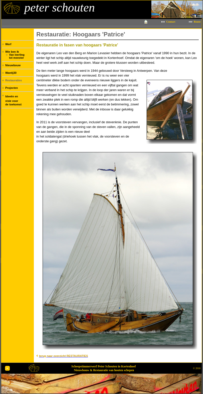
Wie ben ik (12, 51)
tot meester (16, 57)
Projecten (11, 87)
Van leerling (17, 54)
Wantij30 (11, 72)
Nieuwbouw (13, 65)
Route (197, 21)
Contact (170, 21)
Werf (8, 44)
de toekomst (13, 104)
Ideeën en (11, 96)
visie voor (11, 100)
